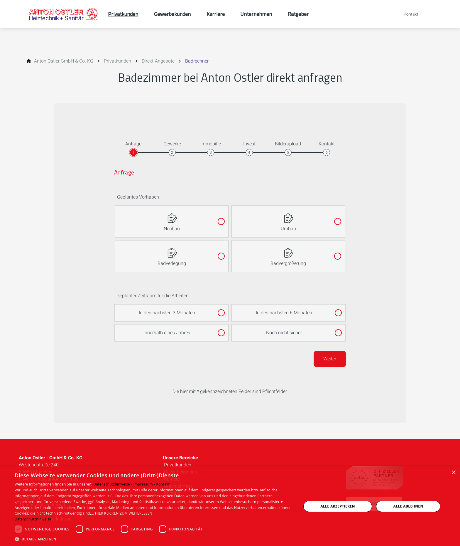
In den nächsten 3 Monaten (167, 310)
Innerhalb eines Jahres (166, 330)
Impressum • (144, 484)
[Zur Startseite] (63, 14)
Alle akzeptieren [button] (337, 506)
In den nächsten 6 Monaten (284, 310)
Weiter (329, 359)
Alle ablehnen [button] (408, 506)
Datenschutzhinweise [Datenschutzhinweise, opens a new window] (33, 519)
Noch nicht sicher (284, 330)
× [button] (453, 473)
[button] (154, 539)
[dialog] (230, 506)
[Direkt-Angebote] (158, 61)
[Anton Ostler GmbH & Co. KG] (63, 61)
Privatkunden (177, 465)
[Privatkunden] (117, 61)
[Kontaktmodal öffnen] (407, 14)
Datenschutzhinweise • (113, 484)
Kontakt (163, 484)
